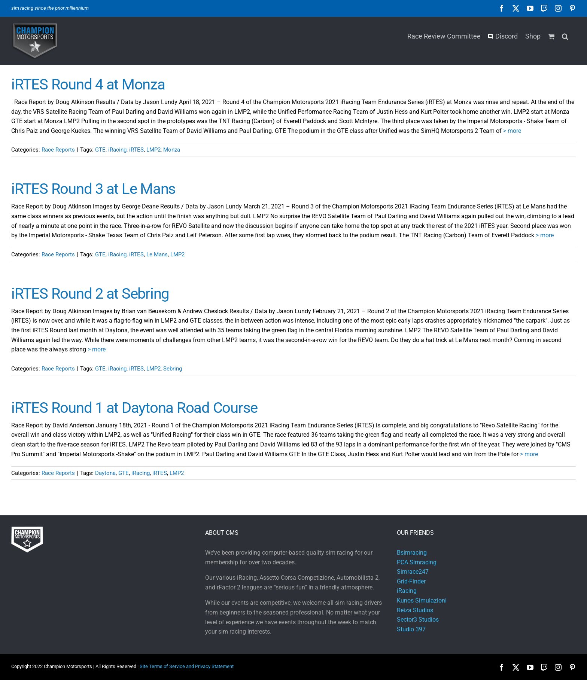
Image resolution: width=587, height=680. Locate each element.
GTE (100, 149)
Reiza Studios (415, 610)
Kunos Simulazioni (422, 600)
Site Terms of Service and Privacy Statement (187, 666)
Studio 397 (411, 629)
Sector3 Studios (418, 619)
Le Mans (157, 254)
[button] (565, 35)
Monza (171, 149)
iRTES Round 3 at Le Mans (93, 189)
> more (512, 130)
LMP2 (153, 149)
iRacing (117, 149)
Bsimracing (412, 552)
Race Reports (58, 149)
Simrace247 (413, 571)
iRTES (136, 149)
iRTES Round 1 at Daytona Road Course (134, 408)
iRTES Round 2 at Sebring (90, 293)
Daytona (105, 473)
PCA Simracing (417, 562)
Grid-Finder (411, 581)
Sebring (172, 368)
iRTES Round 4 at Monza (88, 84)
